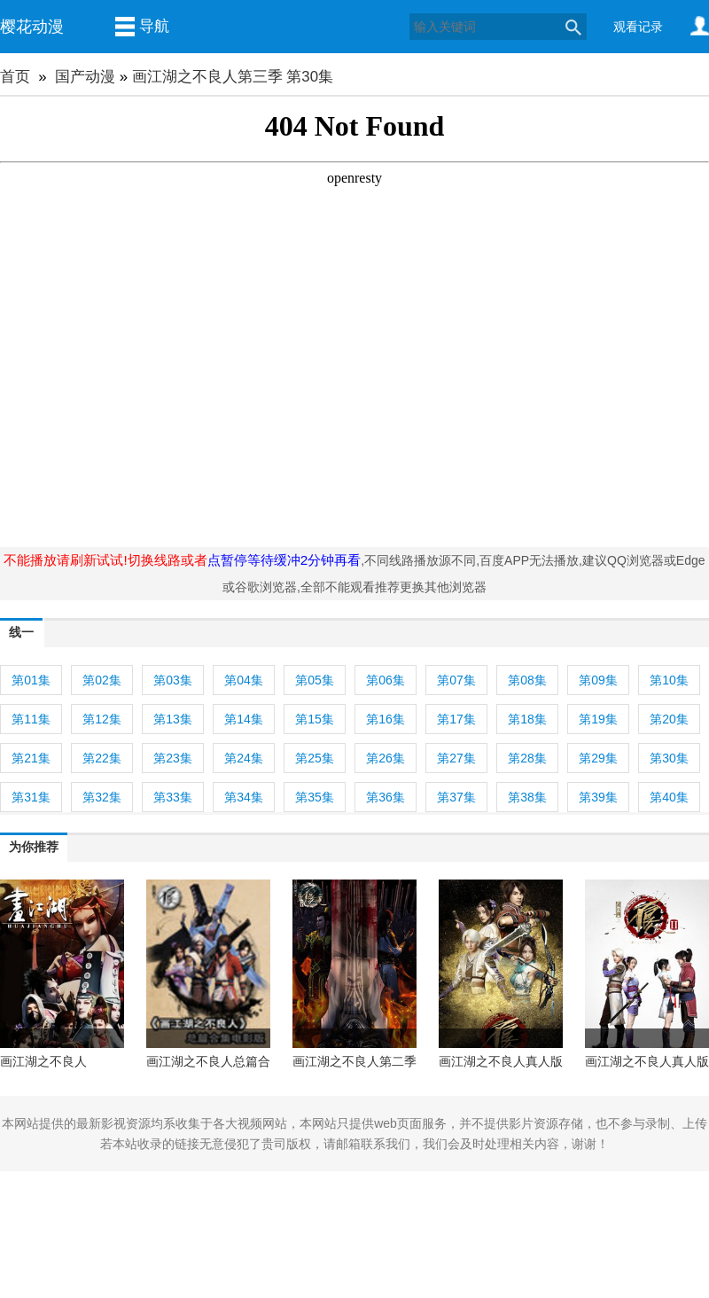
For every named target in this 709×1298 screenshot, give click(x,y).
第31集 (31, 797)
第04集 (243, 680)
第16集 (385, 719)
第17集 (456, 719)
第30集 (669, 758)
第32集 (101, 797)
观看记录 (638, 27)
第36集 (385, 797)
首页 (15, 76)
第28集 (527, 758)
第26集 (385, 758)
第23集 (172, 758)
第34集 (243, 797)
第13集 (172, 719)
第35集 (314, 797)
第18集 (527, 719)
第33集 (172, 797)
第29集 (598, 758)
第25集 (314, 758)
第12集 (101, 719)
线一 (21, 632)
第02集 (101, 680)
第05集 (314, 680)
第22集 (101, 758)
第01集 (31, 680)
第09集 (598, 680)
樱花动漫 (32, 26)
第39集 (598, 797)
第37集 (456, 797)
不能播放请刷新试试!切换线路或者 (105, 559)
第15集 (314, 719)
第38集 (527, 797)
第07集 (456, 680)
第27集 (456, 758)
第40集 (669, 797)
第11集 (31, 719)
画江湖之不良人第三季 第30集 (232, 76)
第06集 (385, 680)
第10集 (669, 680)
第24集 (243, 758)
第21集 (31, 758)
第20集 (669, 719)
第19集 (598, 719)
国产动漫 (85, 76)
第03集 (172, 680)
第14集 (243, 719)
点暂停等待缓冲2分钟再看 (284, 559)
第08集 (527, 680)
